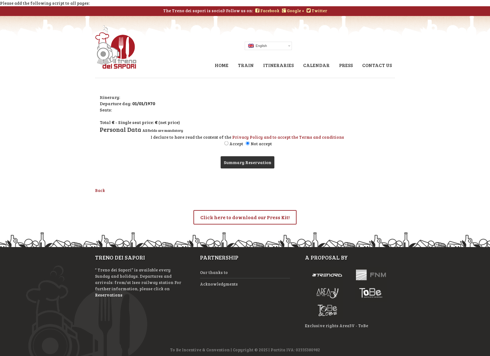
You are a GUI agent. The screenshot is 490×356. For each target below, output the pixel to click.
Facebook (267, 10)
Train (246, 65)
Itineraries (278, 65)
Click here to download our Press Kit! (245, 217)
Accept (236, 144)
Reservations (108, 295)
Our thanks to (214, 272)
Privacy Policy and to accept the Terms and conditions (288, 137)
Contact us (377, 65)
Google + (293, 10)
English (257, 46)
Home (221, 65)
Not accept (261, 144)
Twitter (317, 10)
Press (346, 65)
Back (100, 190)
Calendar (316, 65)
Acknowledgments (219, 284)
